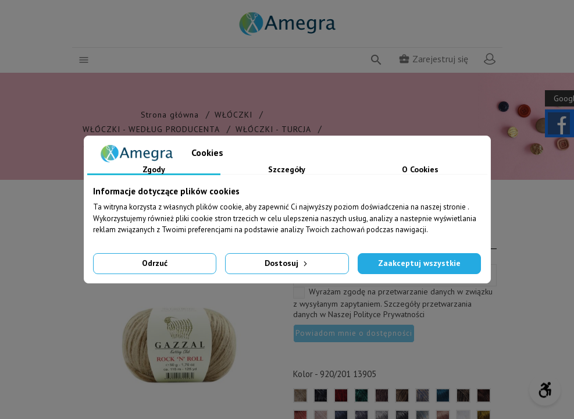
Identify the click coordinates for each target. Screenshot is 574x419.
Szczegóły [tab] (286, 170)
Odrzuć (154, 263)
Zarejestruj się (433, 59)
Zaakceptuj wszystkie (419, 263)
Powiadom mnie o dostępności (353, 333)
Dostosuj (287, 263)
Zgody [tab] (153, 170)
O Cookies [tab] (420, 170)
